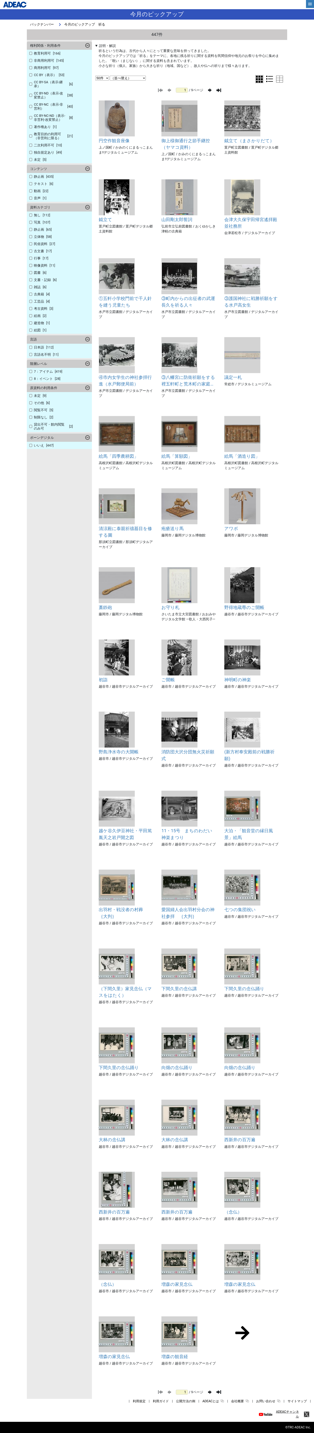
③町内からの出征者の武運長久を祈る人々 (188, 302)
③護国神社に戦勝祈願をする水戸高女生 (251, 302)
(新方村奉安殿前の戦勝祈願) (249, 755)
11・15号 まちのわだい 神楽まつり (189, 834)
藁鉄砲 (105, 607)
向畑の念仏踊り (177, 1067)
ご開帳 (168, 679)
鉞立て (105, 219)
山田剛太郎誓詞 (176, 219)
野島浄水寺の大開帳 (119, 751)
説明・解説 (107, 46)
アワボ (231, 528)
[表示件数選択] (102, 78)
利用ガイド (161, 1401)
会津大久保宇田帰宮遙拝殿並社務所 (250, 223)
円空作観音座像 (114, 140)
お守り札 (170, 607)
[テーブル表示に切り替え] (279, 79)
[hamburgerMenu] (310, 4)
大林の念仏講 (112, 1139)
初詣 (103, 679)
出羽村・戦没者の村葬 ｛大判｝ (123, 913)
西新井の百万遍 (239, 1139)
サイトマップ (297, 1401)
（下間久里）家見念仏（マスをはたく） (125, 992)
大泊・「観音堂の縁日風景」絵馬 (248, 834)
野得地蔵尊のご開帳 (244, 607)
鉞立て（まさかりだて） (249, 140)
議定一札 (233, 377)
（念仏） (233, 1212)
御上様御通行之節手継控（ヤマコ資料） (185, 144)
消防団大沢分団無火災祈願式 (187, 755)
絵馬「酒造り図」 (242, 456)
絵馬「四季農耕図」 (118, 456)
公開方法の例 (185, 1401)
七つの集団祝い (240, 909)
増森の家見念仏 (176, 1284)
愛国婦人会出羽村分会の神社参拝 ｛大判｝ (187, 913)
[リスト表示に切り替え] (269, 79)
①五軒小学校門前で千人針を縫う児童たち (125, 302)
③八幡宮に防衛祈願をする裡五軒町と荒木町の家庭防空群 (188, 381)
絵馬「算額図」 (176, 456)
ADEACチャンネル (287, 1414)
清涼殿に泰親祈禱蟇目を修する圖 (125, 532)
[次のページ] (210, 90)
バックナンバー (42, 24)
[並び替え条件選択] (128, 78)
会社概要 (240, 1401)
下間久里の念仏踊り (244, 988)
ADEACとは (213, 1401)
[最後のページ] (218, 90)
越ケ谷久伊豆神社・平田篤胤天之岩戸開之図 (125, 834)
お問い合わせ (268, 1401)
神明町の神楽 (237, 679)
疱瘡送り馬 (172, 528)
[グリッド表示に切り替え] (259, 79)
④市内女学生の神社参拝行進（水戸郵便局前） (125, 380)
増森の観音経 (174, 1356)
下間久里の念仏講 (179, 988)
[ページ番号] (182, 90)
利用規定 (139, 1401)
